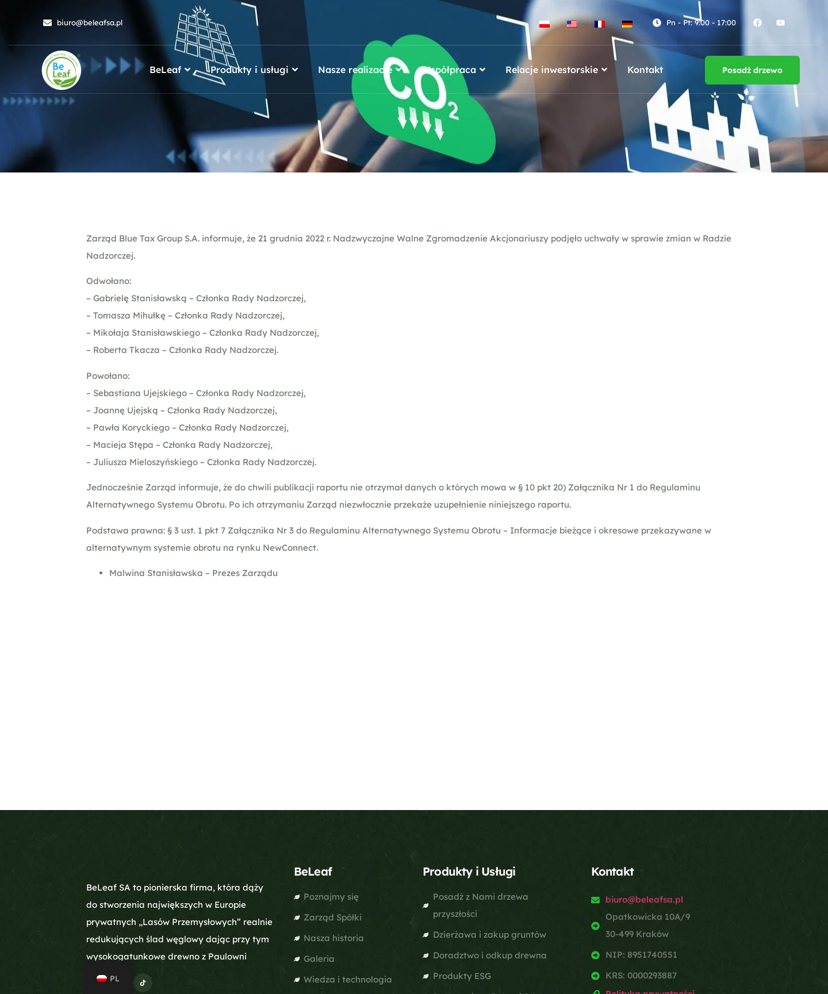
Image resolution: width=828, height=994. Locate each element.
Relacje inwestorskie (557, 69)
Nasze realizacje (361, 69)
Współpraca (454, 69)
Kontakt (645, 69)
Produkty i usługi (255, 69)
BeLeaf (171, 69)
